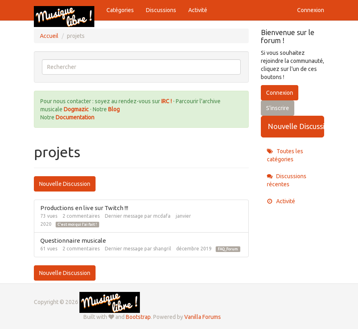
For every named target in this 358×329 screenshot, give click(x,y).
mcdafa (162, 216)
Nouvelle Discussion (64, 184)
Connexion (310, 10)
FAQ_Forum (228, 249)
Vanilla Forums (202, 317)
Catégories (120, 10)
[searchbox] (141, 67)
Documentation (75, 117)
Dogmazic (77, 109)
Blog (114, 109)
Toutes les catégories (285, 155)
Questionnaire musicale (73, 240)
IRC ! (166, 101)
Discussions (161, 10)
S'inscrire (277, 108)
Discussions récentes (286, 180)
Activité (197, 10)
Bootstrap (138, 317)
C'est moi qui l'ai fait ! (77, 225)
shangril (162, 248)
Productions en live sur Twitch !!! (84, 207)
